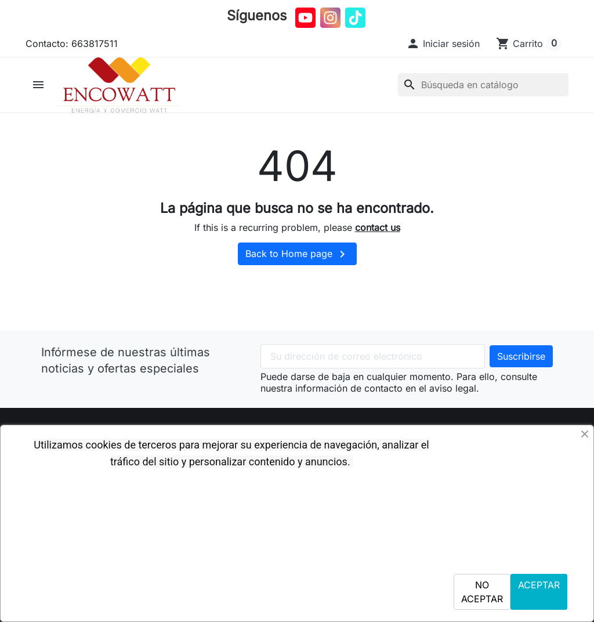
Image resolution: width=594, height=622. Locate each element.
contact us (377, 234)
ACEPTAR (539, 585)
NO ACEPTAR (482, 592)
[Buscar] (483, 88)
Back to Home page (297, 261)
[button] (443, 43)
